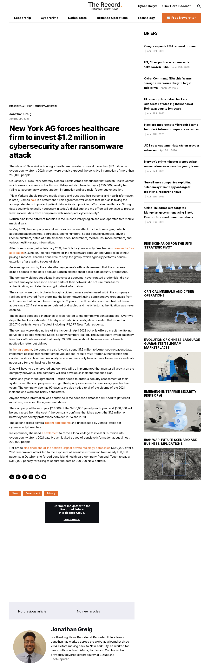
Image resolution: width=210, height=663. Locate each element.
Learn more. (72, 519)
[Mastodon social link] (56, 656)
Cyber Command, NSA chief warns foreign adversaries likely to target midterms (168, 83)
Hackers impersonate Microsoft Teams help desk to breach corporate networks (171, 129)
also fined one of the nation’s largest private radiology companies (67, 448)
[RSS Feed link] (73, 656)
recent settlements (58, 423)
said (33, 200)
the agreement (22, 350)
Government (32, 493)
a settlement (50, 433)
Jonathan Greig (20, 114)
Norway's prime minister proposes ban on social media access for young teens (171, 166)
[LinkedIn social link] (39, 656)
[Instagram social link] (48, 656)
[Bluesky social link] (64, 656)
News (15, 493)
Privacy (51, 493)
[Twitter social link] (31, 656)
